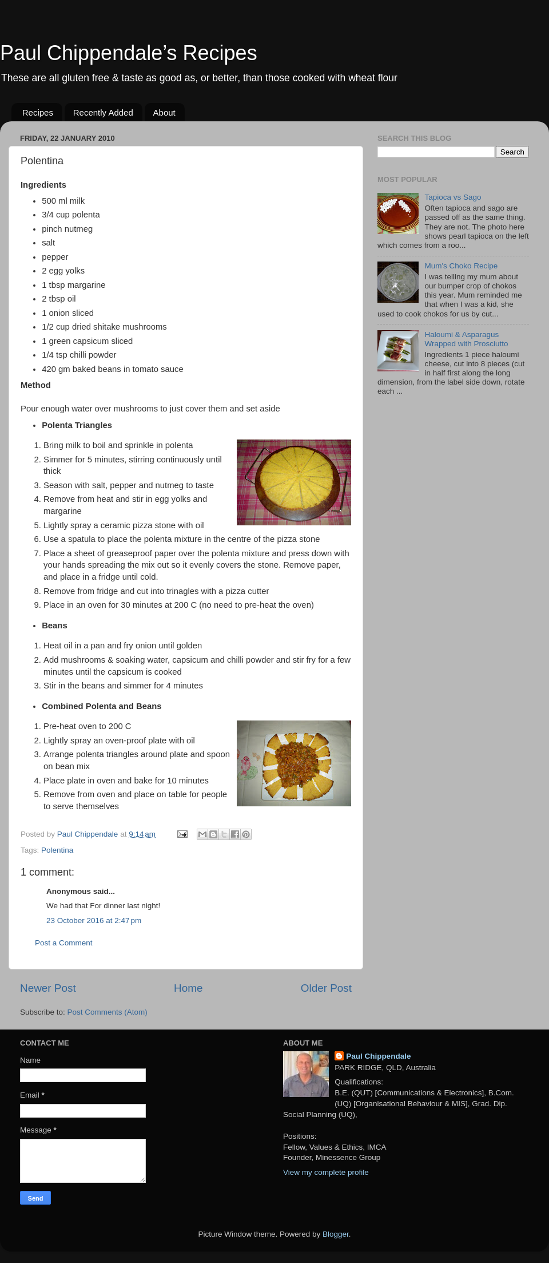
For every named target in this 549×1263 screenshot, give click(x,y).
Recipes (37, 112)
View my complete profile (326, 1172)
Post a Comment (64, 943)
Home (188, 988)
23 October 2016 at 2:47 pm (93, 920)
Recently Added (103, 112)
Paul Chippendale (378, 1056)
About (164, 112)
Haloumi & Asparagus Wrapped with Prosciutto (466, 339)
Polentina (57, 850)
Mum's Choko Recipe (461, 266)
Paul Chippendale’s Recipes (128, 53)
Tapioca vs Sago (452, 197)
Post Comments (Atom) (107, 1012)
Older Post (326, 988)
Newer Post (48, 988)
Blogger (336, 1234)
